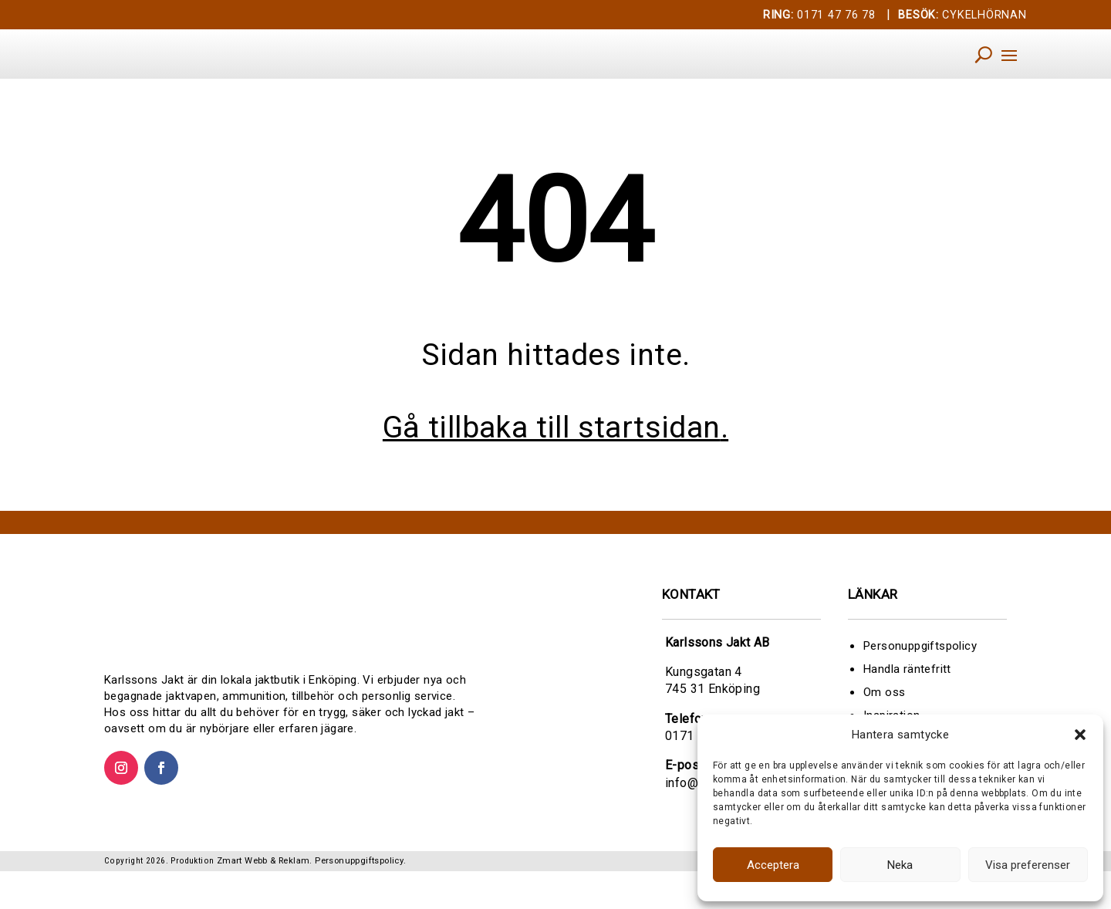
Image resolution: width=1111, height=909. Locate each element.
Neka (900, 865)
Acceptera (773, 865)
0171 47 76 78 (819, 15)
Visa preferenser (1027, 865)
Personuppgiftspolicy (920, 667)
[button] (1080, 734)
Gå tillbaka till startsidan (552, 448)
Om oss (884, 713)
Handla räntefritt (907, 690)
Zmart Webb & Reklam (263, 899)
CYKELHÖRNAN (962, 15)
